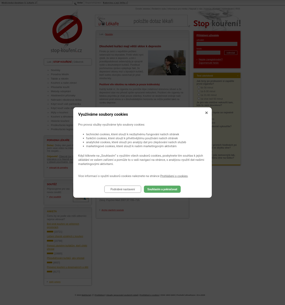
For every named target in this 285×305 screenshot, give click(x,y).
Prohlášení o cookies (174, 176)
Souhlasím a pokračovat (162, 189)
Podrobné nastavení (122, 189)
